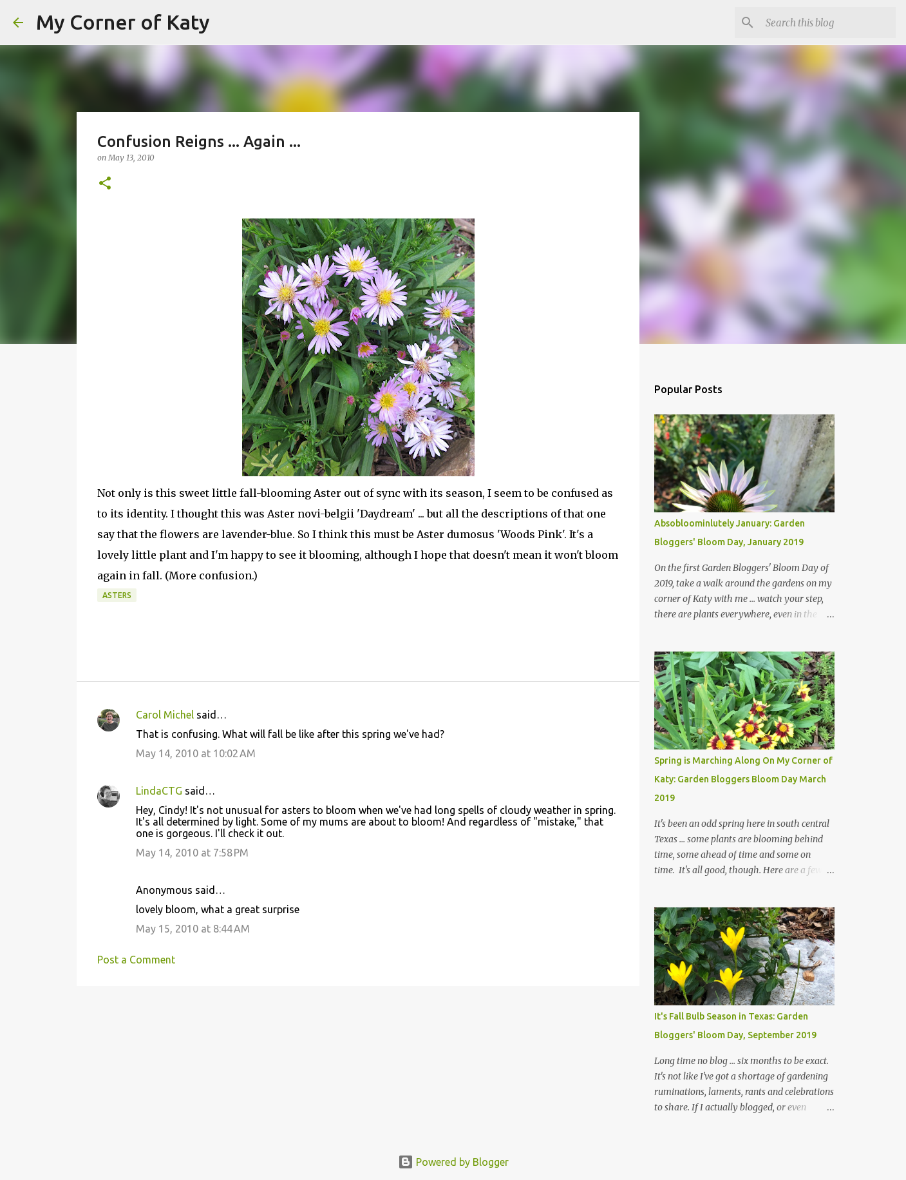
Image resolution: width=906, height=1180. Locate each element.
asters (116, 595)
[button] (105, 184)
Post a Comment (136, 959)
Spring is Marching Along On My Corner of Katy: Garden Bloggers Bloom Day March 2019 (743, 779)
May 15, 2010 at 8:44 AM (193, 928)
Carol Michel (165, 715)
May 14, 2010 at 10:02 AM (196, 753)
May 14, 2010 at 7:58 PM (192, 852)
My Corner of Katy (123, 22)
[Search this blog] (828, 22)
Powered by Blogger (453, 1162)
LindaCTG (159, 791)
